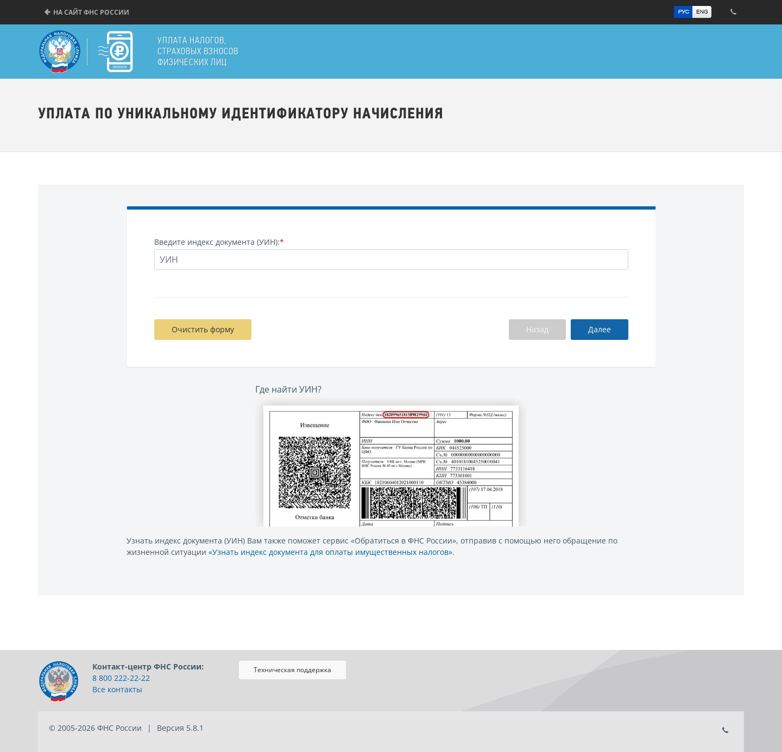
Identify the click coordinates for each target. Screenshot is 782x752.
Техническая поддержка (292, 669)
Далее (599, 329)
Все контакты (117, 689)
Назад (537, 329)
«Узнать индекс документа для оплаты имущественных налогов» (330, 552)
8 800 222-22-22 (121, 678)
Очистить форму (203, 329)
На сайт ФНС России (91, 12)
